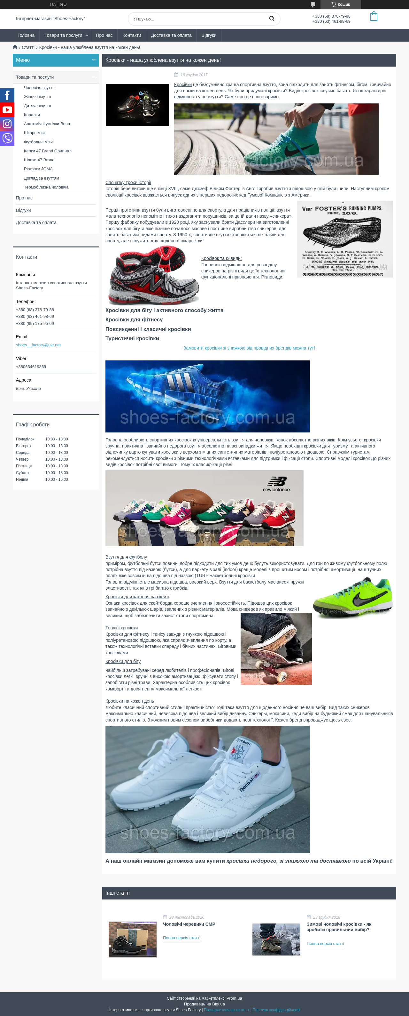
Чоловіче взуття (39, 87)
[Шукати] (271, 18)
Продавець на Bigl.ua (204, 1004)
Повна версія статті (181, 937)
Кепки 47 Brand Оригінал (48, 151)
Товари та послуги (63, 35)
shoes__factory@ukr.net (38, 345)
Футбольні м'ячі (39, 142)
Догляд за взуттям (41, 178)
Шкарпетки (34, 132)
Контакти (131, 35)
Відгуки (209, 35)
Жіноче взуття (37, 96)
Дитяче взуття (37, 105)
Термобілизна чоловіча (46, 187)
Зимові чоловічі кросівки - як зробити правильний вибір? (339, 927)
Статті (28, 47)
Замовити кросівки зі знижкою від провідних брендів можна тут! (249, 348)
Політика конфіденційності (276, 1010)
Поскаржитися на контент (226, 1010)
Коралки (32, 114)
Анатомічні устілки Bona (47, 123)
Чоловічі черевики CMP (189, 924)
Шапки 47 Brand (39, 159)
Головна (26, 35)
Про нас (104, 35)
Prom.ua (234, 998)
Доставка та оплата (171, 35)
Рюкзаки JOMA (38, 168)
